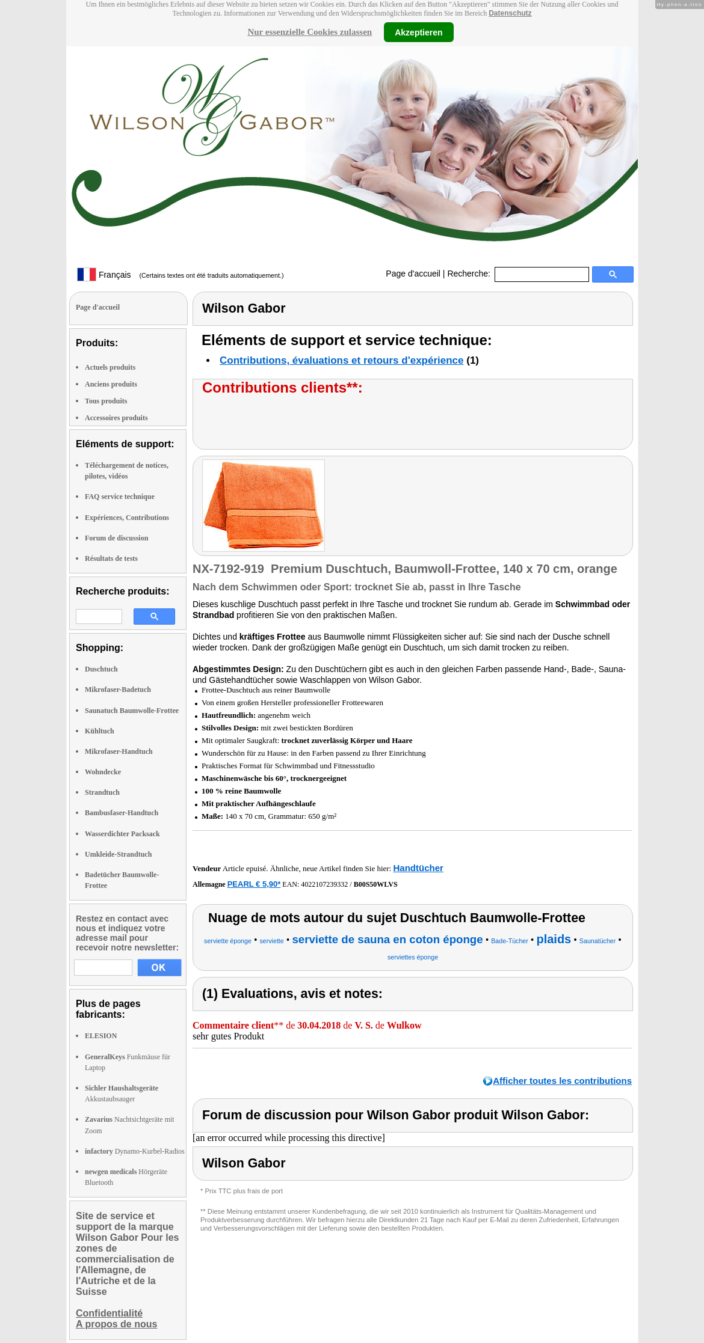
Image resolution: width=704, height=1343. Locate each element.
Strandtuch (102, 792)
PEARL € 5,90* (254, 884)
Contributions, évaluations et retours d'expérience (342, 360)
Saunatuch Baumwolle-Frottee (132, 710)
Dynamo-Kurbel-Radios (135, 1151)
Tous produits (106, 401)
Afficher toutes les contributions (562, 1080)
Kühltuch (99, 731)
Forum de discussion (116, 538)
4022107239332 (324, 884)
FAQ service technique (120, 496)
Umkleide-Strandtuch (118, 854)
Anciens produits (111, 384)
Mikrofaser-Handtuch (119, 751)
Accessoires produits (116, 418)
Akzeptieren (418, 32)
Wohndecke (103, 772)
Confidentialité (109, 1313)
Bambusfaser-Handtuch (121, 813)
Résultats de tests (111, 558)
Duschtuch (101, 669)
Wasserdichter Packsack (122, 834)
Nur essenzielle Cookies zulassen (309, 32)
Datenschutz (510, 13)
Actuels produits (110, 367)
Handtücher (418, 868)
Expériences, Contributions (127, 517)
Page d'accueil (413, 273)
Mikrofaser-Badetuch (118, 689)
